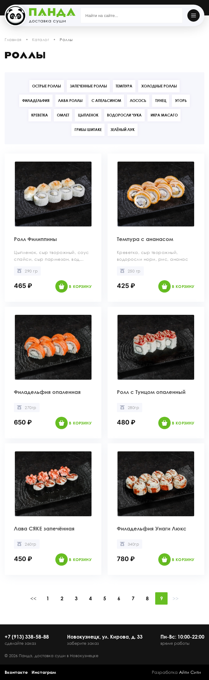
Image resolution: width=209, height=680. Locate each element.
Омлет (61, 115)
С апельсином (105, 101)
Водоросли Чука (126, 115)
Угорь (185, 101)
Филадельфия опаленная (35, 393)
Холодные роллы (161, 86)
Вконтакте (16, 672)
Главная (13, 39)
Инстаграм (44, 672)
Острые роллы (44, 86)
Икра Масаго (167, 115)
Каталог (40, 39)
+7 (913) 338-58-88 (27, 637)
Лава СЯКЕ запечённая (49, 529)
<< (33, 600)
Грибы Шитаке (87, 130)
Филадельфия (31, 101)
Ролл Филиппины (39, 239)
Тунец (163, 101)
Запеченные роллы (87, 86)
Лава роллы (68, 101)
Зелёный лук (123, 130)
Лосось (139, 101)
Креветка (36, 115)
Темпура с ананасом (150, 239)
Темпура (125, 86)
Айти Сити (190, 672)
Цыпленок (88, 115)
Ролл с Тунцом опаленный (139, 393)
